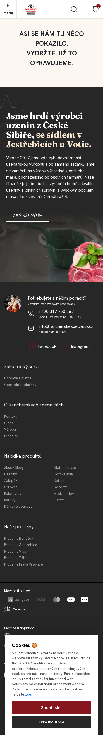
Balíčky (9, 500)
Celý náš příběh (27, 215)
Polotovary (13, 493)
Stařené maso (65, 467)
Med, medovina (66, 493)
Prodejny (11, 436)
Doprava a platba (18, 378)
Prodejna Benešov (18, 538)
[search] (74, 11)
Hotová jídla (63, 474)
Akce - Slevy (14, 467)
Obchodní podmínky (20, 384)
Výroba (10, 429)
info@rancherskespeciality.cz (66, 326)
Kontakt (10, 416)
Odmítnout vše (51, 722)
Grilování (11, 487)
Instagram (75, 346)
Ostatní (60, 500)
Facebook (42, 346)
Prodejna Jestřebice (20, 545)
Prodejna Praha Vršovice (23, 564)
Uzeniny (10, 474)
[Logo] (31, 9)
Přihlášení (84, 9)
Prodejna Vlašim (17, 551)
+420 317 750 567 (56, 311)
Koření (59, 480)
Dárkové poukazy (18, 506)
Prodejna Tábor (16, 558)
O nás (8, 423)
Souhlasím (51, 707)
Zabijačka (11, 480)
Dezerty (60, 487)
